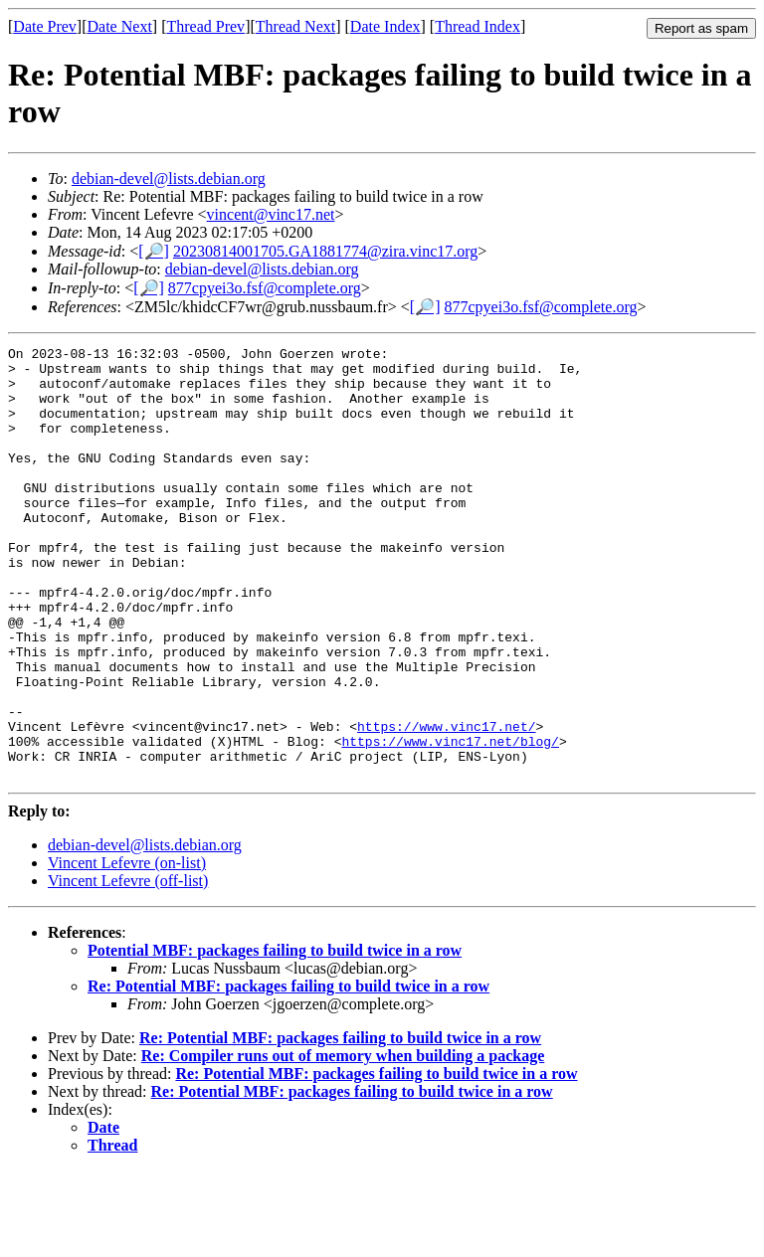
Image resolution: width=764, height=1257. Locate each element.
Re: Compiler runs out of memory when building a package (343, 1142)
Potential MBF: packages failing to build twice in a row (275, 1036)
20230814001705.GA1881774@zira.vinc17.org (325, 251)
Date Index (385, 26)
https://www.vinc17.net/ (446, 803)
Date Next (120, 26)
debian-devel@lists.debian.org (169, 178)
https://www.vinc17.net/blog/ (449, 821)
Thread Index (477, 26)
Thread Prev (205, 26)
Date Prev (45, 26)
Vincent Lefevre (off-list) (128, 967)
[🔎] (153, 251)
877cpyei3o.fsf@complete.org (264, 287)
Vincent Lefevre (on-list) (127, 949)
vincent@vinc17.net (271, 214)
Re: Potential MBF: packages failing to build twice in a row (288, 1072)
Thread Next (295, 26)
